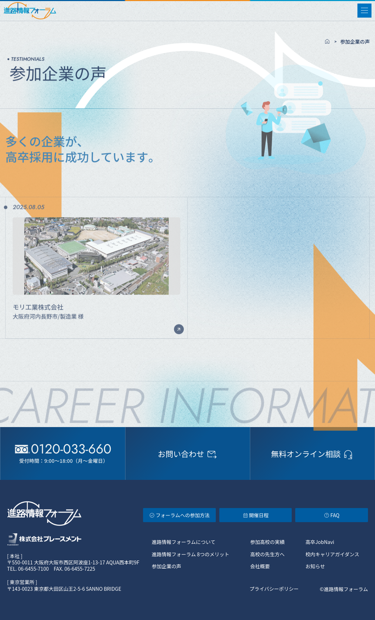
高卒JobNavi (319, 541)
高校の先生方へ (267, 554)
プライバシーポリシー (274, 589)
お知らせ (315, 566)
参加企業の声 (166, 566)
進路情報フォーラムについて (183, 541)
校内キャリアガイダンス (332, 554)
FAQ (331, 515)
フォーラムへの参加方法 (179, 515)
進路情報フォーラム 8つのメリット (190, 554)
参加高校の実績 (267, 541)
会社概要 (260, 566)
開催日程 (256, 515)
